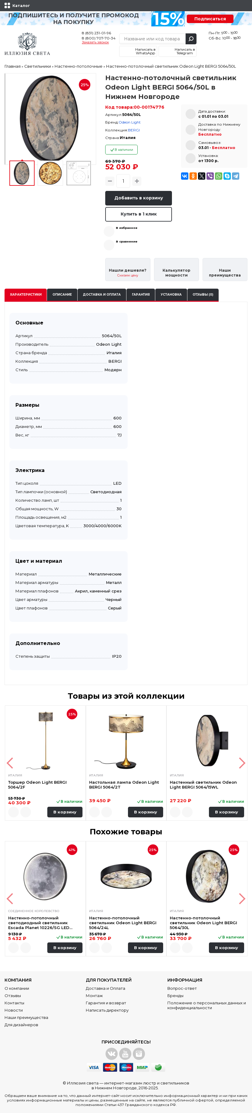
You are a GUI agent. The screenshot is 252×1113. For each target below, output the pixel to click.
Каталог (21, 5)
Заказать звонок (95, 42)
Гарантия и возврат (106, 1002)
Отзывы (13, 995)
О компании (17, 988)
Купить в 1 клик (139, 214)
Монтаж (94, 995)
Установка (171, 295)
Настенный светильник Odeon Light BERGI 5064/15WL (203, 784)
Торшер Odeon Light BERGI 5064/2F (37, 784)
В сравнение (126, 241)
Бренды (175, 995)
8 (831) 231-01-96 (96, 33)
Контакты (14, 1002)
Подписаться (210, 19)
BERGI (134, 130)
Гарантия (141, 295)
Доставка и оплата (102, 295)
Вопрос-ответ (182, 988)
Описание (62, 295)
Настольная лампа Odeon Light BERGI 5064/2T (124, 784)
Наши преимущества (26, 1017)
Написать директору (107, 1010)
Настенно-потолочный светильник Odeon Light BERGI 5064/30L (203, 922)
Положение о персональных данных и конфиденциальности (206, 1005)
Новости (14, 1010)
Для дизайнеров (21, 1024)
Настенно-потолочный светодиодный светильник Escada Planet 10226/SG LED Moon (38, 922)
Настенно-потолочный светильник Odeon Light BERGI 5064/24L (122, 922)
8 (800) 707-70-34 (99, 38)
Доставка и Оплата (105, 988)
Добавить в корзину (138, 198)
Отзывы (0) (203, 295)
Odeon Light (130, 122)
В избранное (126, 227)
